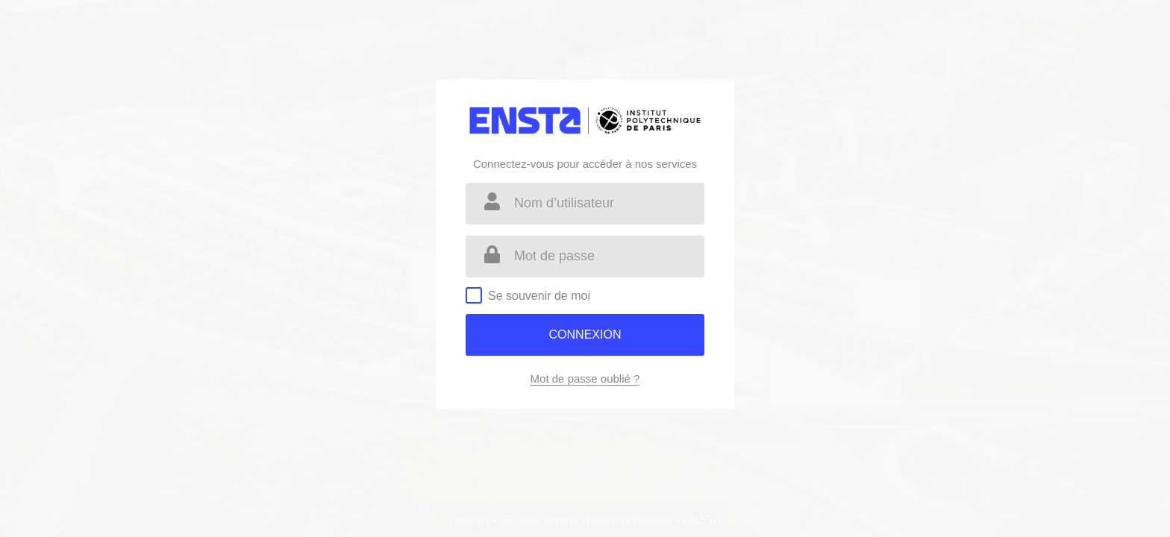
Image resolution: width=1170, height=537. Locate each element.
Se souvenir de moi (539, 295)
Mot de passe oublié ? (585, 378)
